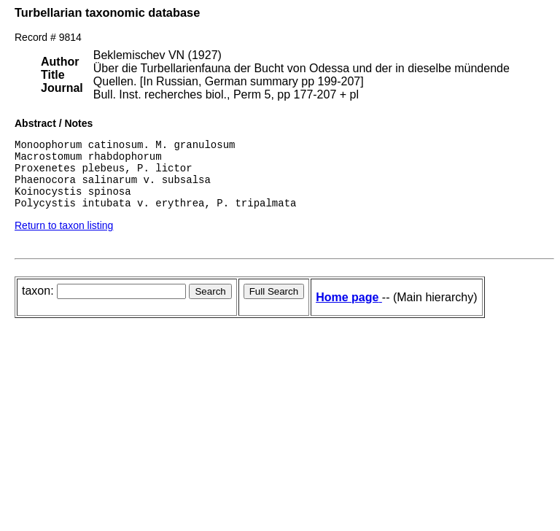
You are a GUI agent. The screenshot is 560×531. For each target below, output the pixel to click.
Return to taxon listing (64, 238)
